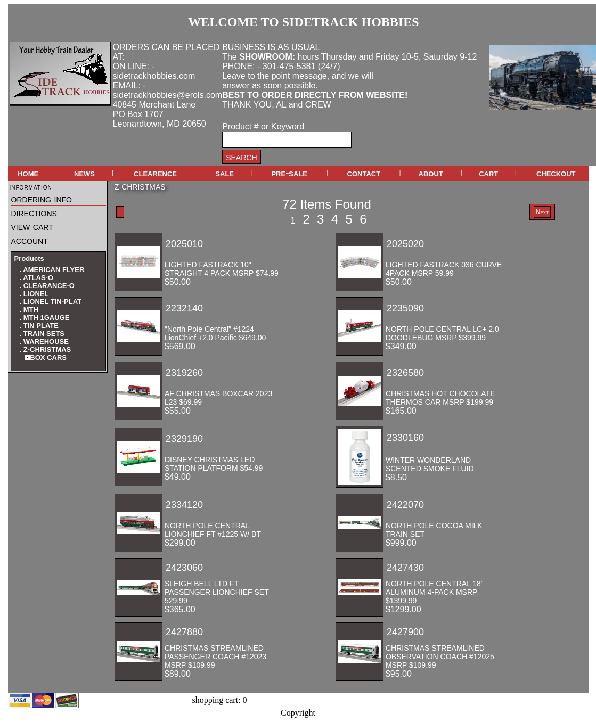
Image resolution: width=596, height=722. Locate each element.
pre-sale (289, 172)
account (29, 240)
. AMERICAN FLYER (52, 270)
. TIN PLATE (39, 326)
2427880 (184, 632)
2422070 (405, 504)
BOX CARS (46, 358)
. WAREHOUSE (44, 342)
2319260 (184, 372)
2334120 (184, 504)
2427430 (405, 567)
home (28, 172)
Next (542, 212)
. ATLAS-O (37, 278)
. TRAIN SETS (42, 334)
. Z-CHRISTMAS (45, 350)
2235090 (405, 308)
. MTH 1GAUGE (45, 318)
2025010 (184, 244)
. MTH (29, 310)
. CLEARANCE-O (47, 286)
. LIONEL (34, 294)
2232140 (184, 308)
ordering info (41, 198)
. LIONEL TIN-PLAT (51, 302)
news (84, 172)
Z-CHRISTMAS (140, 187)
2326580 (405, 372)
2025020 (405, 244)
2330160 (405, 437)
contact (364, 172)
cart (488, 172)
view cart (32, 226)
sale (224, 172)
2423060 (184, 567)
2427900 (405, 632)
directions (34, 212)
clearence (155, 172)
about (431, 172)
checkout (556, 172)
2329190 (184, 438)
